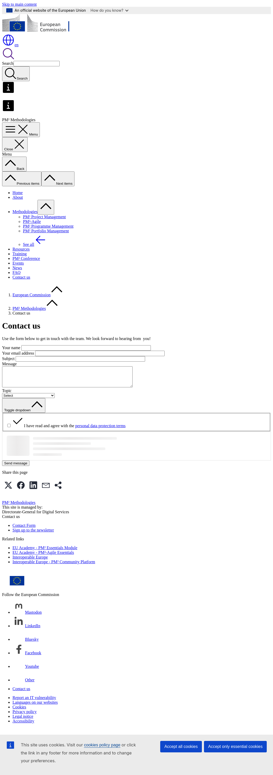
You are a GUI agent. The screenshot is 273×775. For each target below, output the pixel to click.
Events (18, 263)
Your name (11, 347)
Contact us (21, 277)
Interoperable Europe (30, 561)
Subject (8, 358)
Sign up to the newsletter (33, 534)
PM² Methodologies (29, 308)
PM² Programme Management (48, 226)
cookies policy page (102, 745)
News (17, 268)
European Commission (32, 295)
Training (20, 254)
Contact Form (24, 529)
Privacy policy (25, 715)
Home (18, 192)
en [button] (10, 45)
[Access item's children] (46, 207)
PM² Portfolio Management (46, 231)
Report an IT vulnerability (34, 701)
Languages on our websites (35, 706)
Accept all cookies (181, 746)
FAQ (17, 272)
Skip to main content (19, 4)
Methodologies (25, 211)
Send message (15, 467)
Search (8, 63)
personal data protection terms (100, 429)
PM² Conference (26, 258)
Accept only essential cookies (235, 746)
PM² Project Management (44, 217)
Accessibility (23, 725)
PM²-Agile (32, 221)
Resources (21, 249)
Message (9, 364)
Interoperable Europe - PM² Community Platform (54, 565)
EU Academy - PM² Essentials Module (45, 551)
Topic (6, 394)
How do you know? (110, 10)
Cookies (19, 711)
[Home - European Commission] (40, 31)
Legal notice (23, 720)
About (18, 197)
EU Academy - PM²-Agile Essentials (43, 556)
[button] (8, 489)
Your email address (18, 353)
